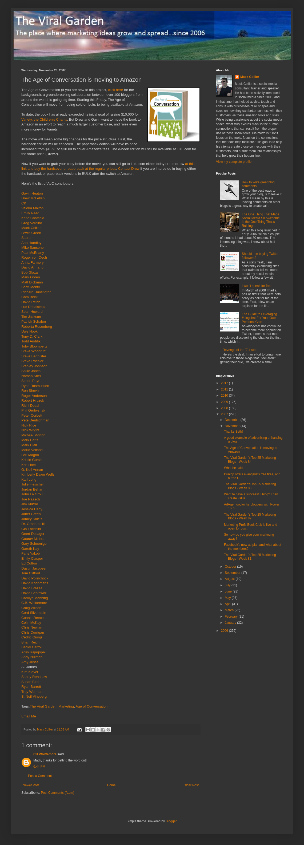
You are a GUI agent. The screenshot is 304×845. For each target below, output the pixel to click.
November (233, 426)
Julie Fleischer (32, 484)
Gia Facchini (31, 529)
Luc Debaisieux (33, 307)
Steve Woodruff (33, 351)
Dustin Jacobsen (34, 568)
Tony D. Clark (31, 336)
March (230, 610)
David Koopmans (34, 583)
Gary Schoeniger (34, 544)
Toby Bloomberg (34, 346)
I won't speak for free (256, 286)
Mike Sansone (32, 248)
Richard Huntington (36, 292)
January (231, 623)
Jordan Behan (32, 489)
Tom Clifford (30, 573)
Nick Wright (30, 430)
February (231, 616)
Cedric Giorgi (31, 637)
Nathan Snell (31, 376)
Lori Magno (30, 455)
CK (23, 203)
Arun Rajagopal (33, 652)
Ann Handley (31, 243)
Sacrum (27, 238)
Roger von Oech (34, 257)
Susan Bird (30, 682)
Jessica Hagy (31, 509)
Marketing (66, 706)
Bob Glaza (29, 272)
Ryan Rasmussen (35, 386)
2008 (225, 408)
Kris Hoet (28, 465)
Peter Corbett (31, 415)
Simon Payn (30, 381)
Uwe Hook (29, 331)
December (233, 420)
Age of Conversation (92, 706)
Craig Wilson (31, 608)
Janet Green (31, 514)
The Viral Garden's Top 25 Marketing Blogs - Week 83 (250, 486)
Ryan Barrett (31, 687)
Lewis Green (31, 233)
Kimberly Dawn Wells (37, 474)
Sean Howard (32, 312)
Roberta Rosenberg (36, 327)
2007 (225, 414)
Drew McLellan (33, 198)
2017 (225, 383)
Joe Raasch (30, 499)
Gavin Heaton (32, 193)
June (229, 591)
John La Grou (32, 494)
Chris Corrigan (32, 632)
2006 (225, 631)
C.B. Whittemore (34, 603)
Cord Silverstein (33, 613)
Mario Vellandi (32, 450)
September (233, 573)
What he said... (234, 468)
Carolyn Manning (34, 598)
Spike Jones (31, 371)
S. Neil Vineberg (34, 696)
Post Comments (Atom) (57, 793)
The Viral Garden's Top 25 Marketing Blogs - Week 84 (250, 459)
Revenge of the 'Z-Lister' (240, 350)
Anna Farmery (32, 262)
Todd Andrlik (31, 341)
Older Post (191, 785)
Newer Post (31, 785)
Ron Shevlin (30, 391)
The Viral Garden (43, 706)
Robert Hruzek (32, 400)
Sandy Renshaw (34, 677)
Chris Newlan (31, 627)
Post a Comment (40, 776)
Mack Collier (31, 228)
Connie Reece (32, 618)
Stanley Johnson (34, 366)
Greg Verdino (31, 223)
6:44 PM (39, 766)
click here (115, 90)
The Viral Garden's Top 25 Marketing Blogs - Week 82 (250, 516)
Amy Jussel (30, 662)
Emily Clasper (32, 558)
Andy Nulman (31, 657)
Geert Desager (33, 534)
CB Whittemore (45, 754)
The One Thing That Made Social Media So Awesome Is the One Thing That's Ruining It (261, 220)
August (230, 579)
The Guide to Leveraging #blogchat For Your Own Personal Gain (259, 318)
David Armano (32, 267)
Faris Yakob (30, 553)
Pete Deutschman (35, 420)
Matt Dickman (32, 282)
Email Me (28, 716)
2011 (225, 389)
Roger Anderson (34, 396)
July (228, 585)
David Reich (30, 302)
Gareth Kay (30, 549)
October (231, 566)
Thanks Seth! (233, 431)
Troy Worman (31, 692)
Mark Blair (29, 445)
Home (111, 785)
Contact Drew (128, 169)
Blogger (171, 821)
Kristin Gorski (31, 460)
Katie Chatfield (32, 218)
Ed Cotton (29, 563)
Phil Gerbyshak (33, 410)
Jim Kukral (29, 504)
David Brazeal (32, 588)
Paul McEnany (32, 253)
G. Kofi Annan (32, 470)
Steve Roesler (32, 361)
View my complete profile (233, 162)
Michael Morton (33, 435)
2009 (225, 402)
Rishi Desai (30, 406)
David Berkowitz (34, 593)
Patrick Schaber (33, 321)
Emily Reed (30, 213)
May (228, 598)
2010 (225, 395)
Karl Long (28, 479)
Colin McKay (31, 623)
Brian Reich (30, 642)
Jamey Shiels (31, 519)
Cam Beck (29, 297)
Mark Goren (30, 277)
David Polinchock (34, 578)
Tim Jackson (31, 317)
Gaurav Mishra (32, 539)
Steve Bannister (33, 356)
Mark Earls (29, 440)
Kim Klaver (29, 672)
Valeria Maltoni (32, 208)
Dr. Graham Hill (33, 524)
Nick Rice (28, 425)
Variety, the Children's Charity (44, 119)
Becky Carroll (31, 647)
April (228, 604)
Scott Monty (30, 287)
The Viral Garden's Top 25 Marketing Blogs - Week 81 (250, 556)
